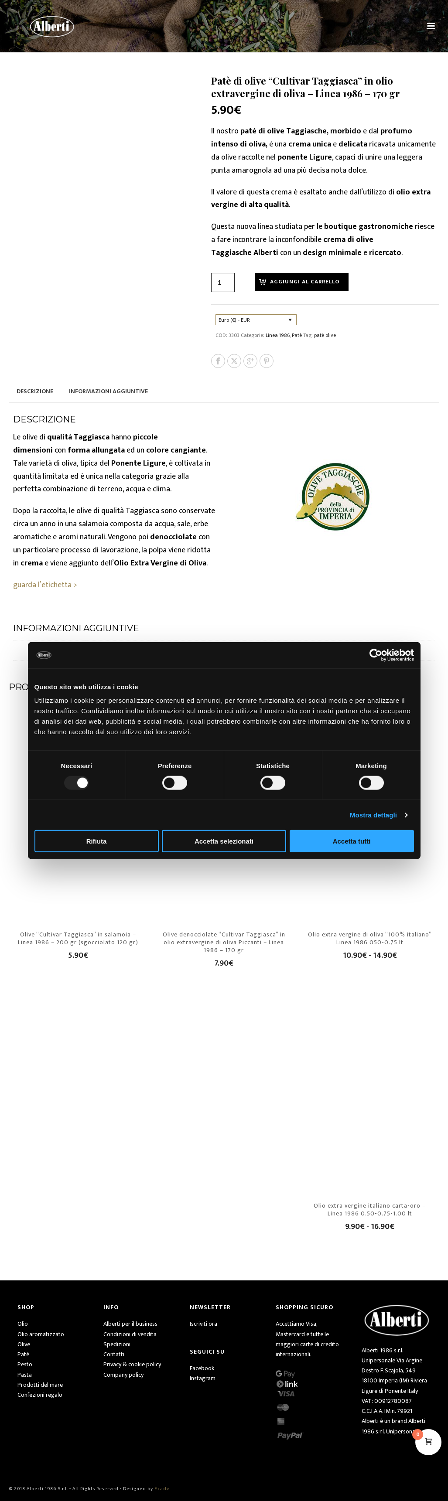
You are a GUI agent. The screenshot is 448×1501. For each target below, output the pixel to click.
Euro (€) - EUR (234, 320)
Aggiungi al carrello (305, 281)
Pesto (24, 1364)
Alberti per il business (130, 1324)
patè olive (325, 335)
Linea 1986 (278, 335)
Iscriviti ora (203, 1324)
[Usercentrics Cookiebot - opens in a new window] (376, 654)
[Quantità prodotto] (223, 282)
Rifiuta (96, 841)
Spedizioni (116, 1344)
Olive (23, 1344)
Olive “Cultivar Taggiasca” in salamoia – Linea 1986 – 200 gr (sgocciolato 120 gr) (78, 938)
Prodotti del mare (40, 1385)
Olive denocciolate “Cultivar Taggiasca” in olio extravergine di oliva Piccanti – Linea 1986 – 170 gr (224, 942)
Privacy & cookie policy (132, 1364)
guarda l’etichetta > (45, 585)
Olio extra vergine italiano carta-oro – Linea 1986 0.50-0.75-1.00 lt (370, 1209)
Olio (22, 1324)
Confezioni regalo (39, 1395)
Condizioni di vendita (130, 1334)
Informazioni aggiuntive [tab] (108, 391)
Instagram (202, 1378)
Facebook (202, 1368)
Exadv (161, 1489)
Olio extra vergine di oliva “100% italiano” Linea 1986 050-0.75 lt (370, 938)
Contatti (113, 1354)
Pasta (24, 1375)
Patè (297, 335)
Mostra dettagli (373, 814)
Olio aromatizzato (40, 1334)
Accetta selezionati (224, 841)
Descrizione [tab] (35, 391)
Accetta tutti (352, 841)
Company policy (123, 1375)
